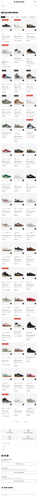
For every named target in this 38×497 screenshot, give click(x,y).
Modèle (17, 17)
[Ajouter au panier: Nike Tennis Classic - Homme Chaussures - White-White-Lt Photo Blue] (35, 105)
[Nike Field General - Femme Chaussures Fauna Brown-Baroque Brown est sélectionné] (27, 257)
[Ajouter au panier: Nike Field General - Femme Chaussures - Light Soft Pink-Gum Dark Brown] (23, 303)
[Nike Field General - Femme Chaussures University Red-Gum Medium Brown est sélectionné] (27, 307)
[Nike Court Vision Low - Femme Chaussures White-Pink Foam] (33, 184)
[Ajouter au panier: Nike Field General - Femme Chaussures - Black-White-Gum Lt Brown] (23, 155)
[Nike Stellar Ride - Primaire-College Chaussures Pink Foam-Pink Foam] (5, 307)
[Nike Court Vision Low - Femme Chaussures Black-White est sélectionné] (27, 184)
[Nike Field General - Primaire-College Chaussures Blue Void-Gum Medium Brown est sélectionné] (15, 383)
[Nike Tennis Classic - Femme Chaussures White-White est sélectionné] (15, 184)
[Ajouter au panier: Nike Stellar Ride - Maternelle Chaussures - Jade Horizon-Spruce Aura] (35, 404)
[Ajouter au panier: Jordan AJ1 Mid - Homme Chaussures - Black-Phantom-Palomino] (35, 80)
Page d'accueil (3, 9)
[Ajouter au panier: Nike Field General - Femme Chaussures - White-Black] (23, 204)
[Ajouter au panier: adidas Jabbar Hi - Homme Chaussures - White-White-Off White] (23, 328)
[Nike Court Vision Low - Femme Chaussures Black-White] (33, 208)
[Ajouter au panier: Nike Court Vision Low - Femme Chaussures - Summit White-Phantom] (11, 229)
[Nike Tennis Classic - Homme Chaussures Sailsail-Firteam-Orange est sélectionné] (15, 34)
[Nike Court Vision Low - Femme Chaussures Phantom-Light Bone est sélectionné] (27, 232)
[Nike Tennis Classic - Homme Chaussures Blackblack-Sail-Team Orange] (19, 34)
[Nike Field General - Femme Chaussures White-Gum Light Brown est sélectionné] (3, 257)
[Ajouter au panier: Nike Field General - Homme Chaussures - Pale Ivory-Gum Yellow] (11, 379)
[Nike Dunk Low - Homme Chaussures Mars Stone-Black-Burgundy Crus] (8, 358)
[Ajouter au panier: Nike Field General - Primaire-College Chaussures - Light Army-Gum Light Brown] (35, 155)
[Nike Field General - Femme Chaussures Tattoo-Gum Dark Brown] (29, 257)
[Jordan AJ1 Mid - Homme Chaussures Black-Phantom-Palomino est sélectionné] (27, 84)
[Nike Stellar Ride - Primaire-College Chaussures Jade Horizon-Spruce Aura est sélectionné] (3, 307)
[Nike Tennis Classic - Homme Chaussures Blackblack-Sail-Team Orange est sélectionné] (3, 34)
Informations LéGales (19, 443)
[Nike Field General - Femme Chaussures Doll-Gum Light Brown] (19, 208)
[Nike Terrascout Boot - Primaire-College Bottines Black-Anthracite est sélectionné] (27, 332)
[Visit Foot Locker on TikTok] (8, 456)
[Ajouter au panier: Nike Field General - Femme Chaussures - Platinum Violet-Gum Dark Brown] (23, 354)
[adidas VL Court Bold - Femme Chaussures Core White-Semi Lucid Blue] (5, 109)
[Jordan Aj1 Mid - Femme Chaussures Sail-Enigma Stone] (21, 109)
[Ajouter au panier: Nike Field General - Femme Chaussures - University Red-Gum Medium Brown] (35, 303)
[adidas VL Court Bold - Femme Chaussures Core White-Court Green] (7, 109)
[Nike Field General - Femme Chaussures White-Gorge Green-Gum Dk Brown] (17, 159)
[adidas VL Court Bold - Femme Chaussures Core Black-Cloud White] (8, 109)
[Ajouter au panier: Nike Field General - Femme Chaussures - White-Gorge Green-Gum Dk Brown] (23, 130)
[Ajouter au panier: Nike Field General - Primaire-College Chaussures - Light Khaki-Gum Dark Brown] (35, 30)
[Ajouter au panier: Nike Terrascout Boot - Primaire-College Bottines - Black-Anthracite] (35, 328)
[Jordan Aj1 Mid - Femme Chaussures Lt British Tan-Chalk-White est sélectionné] (15, 109)
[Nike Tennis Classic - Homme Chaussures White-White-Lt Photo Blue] (5, 34)
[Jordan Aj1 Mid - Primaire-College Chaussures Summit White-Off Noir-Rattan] (31, 59)
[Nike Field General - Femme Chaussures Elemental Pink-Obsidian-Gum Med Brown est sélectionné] (27, 383)
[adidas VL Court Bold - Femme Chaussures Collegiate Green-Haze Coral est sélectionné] (3, 109)
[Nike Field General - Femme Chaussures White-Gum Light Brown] (17, 208)
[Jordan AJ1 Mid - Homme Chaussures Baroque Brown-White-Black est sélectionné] (3, 408)
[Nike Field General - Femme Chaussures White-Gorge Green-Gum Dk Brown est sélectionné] (15, 133)
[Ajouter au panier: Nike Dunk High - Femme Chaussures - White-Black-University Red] (35, 130)
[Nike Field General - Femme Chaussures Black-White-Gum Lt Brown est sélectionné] (15, 159)
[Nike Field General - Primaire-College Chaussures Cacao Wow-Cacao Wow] (31, 34)
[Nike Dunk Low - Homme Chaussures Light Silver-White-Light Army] (7, 358)
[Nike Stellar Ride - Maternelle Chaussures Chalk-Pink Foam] (19, 257)
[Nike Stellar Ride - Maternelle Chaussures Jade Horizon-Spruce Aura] (21, 257)
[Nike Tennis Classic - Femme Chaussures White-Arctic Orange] (17, 184)
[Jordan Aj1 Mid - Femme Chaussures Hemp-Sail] (17, 109)
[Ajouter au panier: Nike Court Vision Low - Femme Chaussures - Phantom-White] (35, 204)
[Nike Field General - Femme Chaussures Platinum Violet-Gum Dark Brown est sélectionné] (15, 358)
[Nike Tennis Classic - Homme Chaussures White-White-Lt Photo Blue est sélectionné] (27, 109)
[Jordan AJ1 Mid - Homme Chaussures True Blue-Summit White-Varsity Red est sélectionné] (3, 84)
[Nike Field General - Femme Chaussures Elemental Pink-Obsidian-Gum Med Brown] (19, 133)
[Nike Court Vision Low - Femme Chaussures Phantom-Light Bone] (29, 184)
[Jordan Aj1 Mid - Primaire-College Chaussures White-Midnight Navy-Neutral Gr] (29, 59)
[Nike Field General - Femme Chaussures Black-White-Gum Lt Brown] (17, 133)
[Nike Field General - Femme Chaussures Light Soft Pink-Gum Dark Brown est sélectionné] (15, 307)
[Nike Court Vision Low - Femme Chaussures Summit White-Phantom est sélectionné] (3, 232)
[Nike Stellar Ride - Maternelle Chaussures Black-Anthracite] (17, 257)
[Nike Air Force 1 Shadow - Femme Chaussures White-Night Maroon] (5, 59)
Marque (12, 17)
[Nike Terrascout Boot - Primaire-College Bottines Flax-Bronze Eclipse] (31, 332)
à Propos (19, 446)
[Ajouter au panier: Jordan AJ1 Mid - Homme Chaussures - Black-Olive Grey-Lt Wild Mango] (11, 278)
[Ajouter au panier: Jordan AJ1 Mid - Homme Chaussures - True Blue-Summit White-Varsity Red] (11, 80)
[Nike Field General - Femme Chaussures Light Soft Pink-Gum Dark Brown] (19, 232)
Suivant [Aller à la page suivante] (25, 421)
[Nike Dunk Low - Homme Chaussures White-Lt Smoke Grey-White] (5, 358)
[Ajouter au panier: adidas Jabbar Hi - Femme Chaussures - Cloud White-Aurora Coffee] (23, 55)
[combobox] (19, 5)
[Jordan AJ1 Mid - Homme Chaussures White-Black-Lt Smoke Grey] (7, 84)
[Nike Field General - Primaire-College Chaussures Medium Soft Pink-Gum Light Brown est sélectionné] (3, 332)
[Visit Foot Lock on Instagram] (2, 456)
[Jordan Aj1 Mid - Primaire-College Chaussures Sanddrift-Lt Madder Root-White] (33, 59)
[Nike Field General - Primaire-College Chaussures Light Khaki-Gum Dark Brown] (8, 159)
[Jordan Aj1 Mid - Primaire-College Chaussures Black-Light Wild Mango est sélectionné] (27, 59)
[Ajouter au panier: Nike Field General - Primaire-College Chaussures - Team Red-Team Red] (11, 155)
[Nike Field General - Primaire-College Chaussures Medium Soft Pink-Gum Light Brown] (29, 34)
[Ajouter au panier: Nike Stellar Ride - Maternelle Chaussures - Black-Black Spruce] (23, 253)
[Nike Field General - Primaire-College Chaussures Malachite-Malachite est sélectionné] (3, 184)
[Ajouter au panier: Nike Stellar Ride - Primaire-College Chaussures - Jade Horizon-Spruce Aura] (11, 303)
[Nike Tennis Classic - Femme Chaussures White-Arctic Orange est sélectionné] (15, 408)
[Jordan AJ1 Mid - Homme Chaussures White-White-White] (5, 84)
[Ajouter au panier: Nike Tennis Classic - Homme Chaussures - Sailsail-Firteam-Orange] (23, 30)
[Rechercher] (19, 5)
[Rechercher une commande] (35, 5)
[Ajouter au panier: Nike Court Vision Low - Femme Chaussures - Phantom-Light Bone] (35, 229)
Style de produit (32, 17)
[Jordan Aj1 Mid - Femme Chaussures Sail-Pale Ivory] (19, 109)
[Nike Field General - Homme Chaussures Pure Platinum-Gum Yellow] (29, 282)
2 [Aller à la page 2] (19, 421)
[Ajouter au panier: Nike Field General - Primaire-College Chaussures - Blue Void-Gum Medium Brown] (23, 379)
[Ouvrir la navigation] (2, 1)
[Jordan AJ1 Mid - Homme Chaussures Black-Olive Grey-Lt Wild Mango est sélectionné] (3, 282)
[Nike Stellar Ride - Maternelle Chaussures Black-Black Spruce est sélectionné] (15, 257)
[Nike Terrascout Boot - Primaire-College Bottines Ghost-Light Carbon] (29, 332)
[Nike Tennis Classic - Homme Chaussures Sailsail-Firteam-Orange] (7, 34)
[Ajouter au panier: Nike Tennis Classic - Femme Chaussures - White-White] (23, 180)
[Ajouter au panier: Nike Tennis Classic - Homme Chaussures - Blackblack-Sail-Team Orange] (11, 30)
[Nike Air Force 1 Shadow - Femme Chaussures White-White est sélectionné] (3, 59)
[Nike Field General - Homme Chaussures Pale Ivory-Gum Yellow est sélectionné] (3, 383)
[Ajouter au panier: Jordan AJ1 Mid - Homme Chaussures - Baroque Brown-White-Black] (11, 404)
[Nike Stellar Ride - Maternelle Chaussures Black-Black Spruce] (31, 408)
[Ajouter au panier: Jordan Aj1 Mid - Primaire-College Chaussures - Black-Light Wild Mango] (35, 55)
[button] (6, 14)
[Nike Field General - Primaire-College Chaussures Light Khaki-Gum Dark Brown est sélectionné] (27, 34)
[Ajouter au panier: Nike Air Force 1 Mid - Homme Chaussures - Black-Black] (35, 354)
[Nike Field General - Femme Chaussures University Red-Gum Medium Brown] (21, 208)
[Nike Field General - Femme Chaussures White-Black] (5, 257)
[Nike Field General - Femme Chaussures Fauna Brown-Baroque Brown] (17, 232)
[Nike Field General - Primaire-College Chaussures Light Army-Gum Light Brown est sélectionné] (27, 159)
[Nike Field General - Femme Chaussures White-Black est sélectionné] (15, 208)
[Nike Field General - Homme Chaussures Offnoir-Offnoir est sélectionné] (27, 282)
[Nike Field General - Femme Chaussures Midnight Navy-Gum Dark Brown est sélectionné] (15, 282)
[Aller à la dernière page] (28, 421)
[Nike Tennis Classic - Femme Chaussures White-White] (17, 408)
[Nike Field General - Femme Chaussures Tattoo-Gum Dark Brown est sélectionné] (15, 232)
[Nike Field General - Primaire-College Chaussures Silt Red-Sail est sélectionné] (3, 208)
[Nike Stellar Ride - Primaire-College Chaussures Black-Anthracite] (7, 307)
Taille (7, 17)
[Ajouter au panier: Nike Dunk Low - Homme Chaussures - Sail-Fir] (11, 354)
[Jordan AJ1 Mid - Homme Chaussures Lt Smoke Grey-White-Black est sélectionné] (15, 84)
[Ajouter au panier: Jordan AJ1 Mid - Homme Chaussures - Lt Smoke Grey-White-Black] (23, 80)
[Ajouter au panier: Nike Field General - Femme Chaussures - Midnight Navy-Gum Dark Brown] (23, 278)
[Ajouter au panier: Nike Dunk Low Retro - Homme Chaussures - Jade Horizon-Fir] (11, 130)
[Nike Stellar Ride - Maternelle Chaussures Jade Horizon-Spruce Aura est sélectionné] (27, 408)
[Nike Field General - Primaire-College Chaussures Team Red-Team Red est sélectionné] (3, 159)
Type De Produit (24, 17)
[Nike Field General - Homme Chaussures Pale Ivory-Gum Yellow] (31, 282)
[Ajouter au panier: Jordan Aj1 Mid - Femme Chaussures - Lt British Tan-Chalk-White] (23, 105)
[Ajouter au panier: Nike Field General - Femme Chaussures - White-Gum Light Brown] (11, 253)
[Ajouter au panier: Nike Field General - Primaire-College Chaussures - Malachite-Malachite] (11, 180)
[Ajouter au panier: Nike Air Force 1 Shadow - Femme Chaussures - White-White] (11, 55)
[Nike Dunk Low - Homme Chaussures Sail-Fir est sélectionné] (3, 358)
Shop (19, 449)
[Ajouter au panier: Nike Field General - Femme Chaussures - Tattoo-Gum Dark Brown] (23, 229)
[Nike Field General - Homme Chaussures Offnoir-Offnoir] (5, 383)
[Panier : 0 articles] (36, 1)
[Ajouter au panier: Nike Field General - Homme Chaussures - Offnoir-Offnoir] (35, 278)
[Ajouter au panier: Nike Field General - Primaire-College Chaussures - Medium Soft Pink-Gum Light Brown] (11, 328)
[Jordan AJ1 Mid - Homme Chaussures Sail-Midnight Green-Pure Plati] (8, 84)
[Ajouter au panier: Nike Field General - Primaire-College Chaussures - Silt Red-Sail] (11, 204)
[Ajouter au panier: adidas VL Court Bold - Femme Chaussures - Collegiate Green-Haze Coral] (11, 105)
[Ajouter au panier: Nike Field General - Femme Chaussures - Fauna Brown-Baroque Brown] (35, 253)
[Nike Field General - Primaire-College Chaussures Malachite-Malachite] (33, 34)
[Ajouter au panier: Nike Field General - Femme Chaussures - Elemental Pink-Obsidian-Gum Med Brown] (35, 379)
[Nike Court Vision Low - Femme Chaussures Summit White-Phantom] (31, 184)
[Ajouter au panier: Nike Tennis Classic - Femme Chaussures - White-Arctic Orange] (23, 404)
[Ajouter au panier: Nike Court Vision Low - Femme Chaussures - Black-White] (35, 180)
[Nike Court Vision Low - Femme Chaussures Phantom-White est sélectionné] (27, 208)
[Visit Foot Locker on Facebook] (5, 456)
